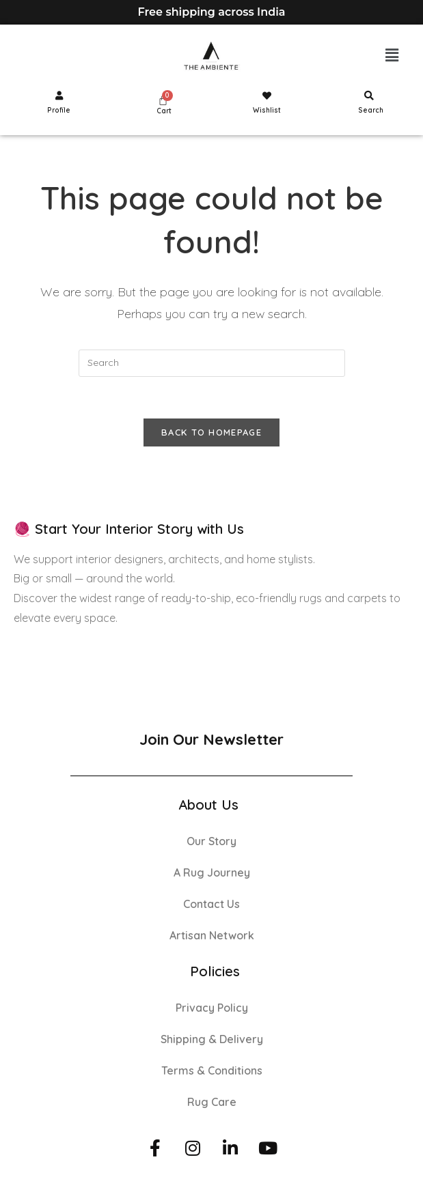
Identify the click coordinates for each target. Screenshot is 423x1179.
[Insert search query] (212, 363)
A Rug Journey (212, 872)
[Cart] (163, 100)
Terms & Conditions (211, 1070)
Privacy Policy (212, 1007)
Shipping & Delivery (212, 1039)
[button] (392, 55)
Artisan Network (211, 935)
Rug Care (211, 1102)
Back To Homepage (211, 432)
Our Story (211, 841)
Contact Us (211, 904)
